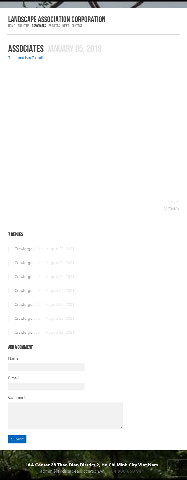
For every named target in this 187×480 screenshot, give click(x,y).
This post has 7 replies (27, 57)
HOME (11, 25)
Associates (39, 25)
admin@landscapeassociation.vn (72, 471)
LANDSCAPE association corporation (56, 19)
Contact (77, 25)
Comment (16, 397)
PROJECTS (54, 25)
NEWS (65, 25)
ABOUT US (23, 25)
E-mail (13, 378)
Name (13, 358)
